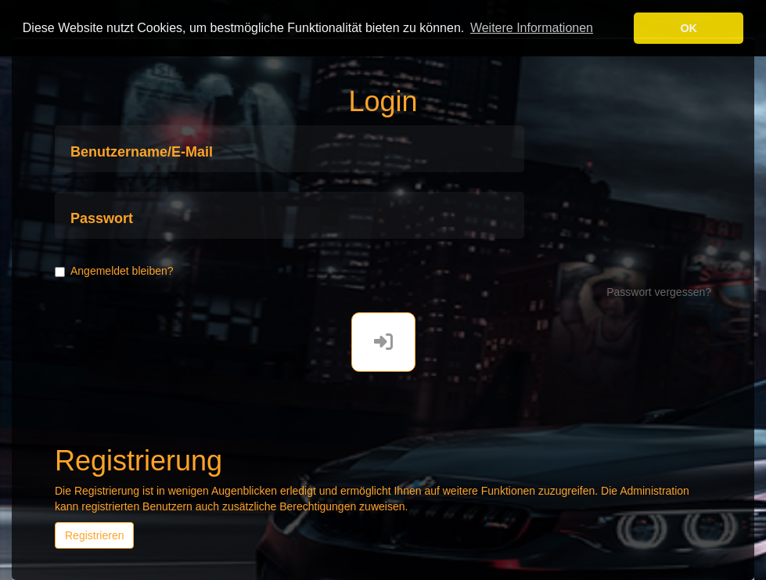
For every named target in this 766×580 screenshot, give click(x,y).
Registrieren (94, 535)
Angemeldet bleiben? (114, 271)
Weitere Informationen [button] (531, 27)
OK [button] (688, 28)
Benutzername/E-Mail (141, 152)
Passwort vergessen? (658, 292)
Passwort (101, 218)
